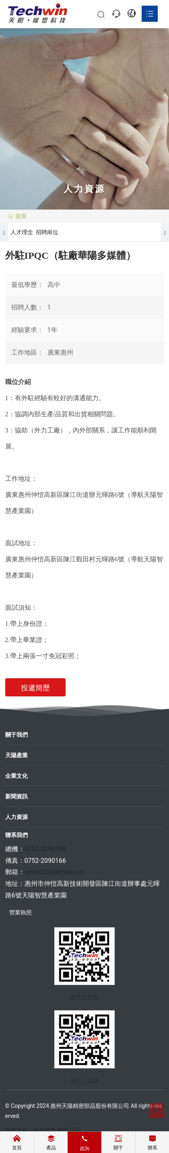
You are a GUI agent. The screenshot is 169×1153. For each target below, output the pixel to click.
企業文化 (16, 776)
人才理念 (21, 232)
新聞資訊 (16, 796)
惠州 (62, 1130)
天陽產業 (16, 755)
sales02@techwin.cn (54, 872)
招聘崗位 (47, 232)
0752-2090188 (45, 849)
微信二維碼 (84, 1084)
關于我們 (16, 734)
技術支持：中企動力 (30, 1130)
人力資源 (16, 817)
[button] (4, 232)
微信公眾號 (84, 1001)
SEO (75, 1130)
